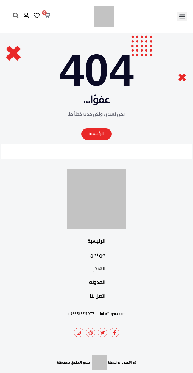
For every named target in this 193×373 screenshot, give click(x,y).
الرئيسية (96, 241)
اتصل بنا (97, 296)
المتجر (99, 269)
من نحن (97, 255)
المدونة (97, 282)
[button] (182, 16)
